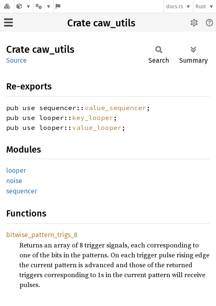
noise (14, 181)
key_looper (92, 117)
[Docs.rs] (7, 6)
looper (16, 170)
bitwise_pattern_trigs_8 (41, 235)
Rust (200, 6)
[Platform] (43, 6)
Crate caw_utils (101, 23)
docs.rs (174, 6)
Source (16, 60)
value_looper (97, 127)
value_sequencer (115, 108)
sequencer (21, 191)
